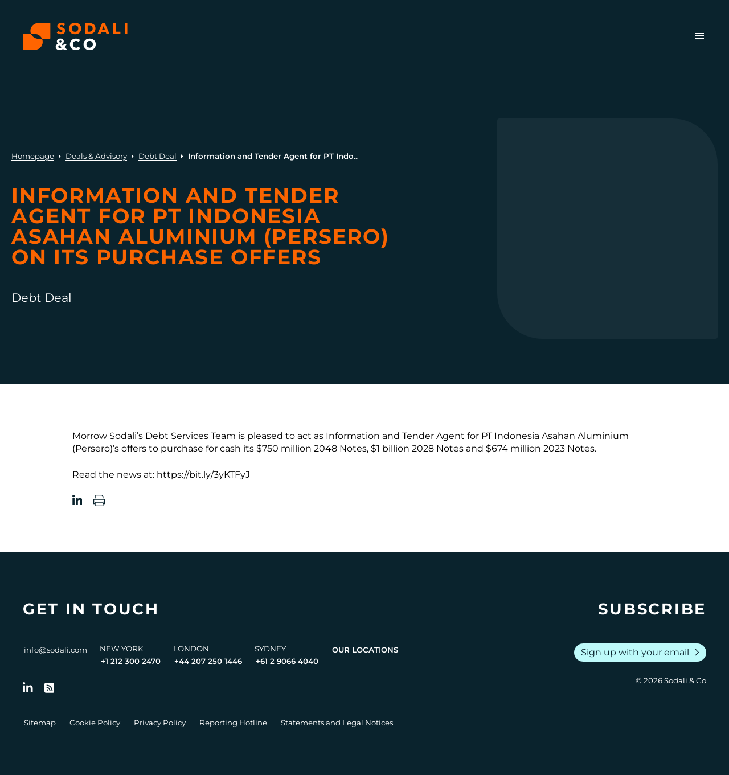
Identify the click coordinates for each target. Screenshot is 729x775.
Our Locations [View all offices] (365, 649)
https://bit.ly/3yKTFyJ (203, 474)
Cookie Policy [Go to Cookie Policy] (94, 722)
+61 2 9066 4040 (287, 661)
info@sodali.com (55, 649)
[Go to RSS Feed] (49, 688)
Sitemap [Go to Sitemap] (40, 722)
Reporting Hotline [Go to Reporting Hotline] (233, 722)
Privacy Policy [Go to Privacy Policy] (160, 722)
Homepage (32, 156)
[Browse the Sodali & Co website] (75, 36)
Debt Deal (157, 156)
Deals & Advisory (96, 156)
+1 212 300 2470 (131, 661)
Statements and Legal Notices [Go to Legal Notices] (337, 722)
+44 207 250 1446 (208, 661)
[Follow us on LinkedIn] (28, 688)
